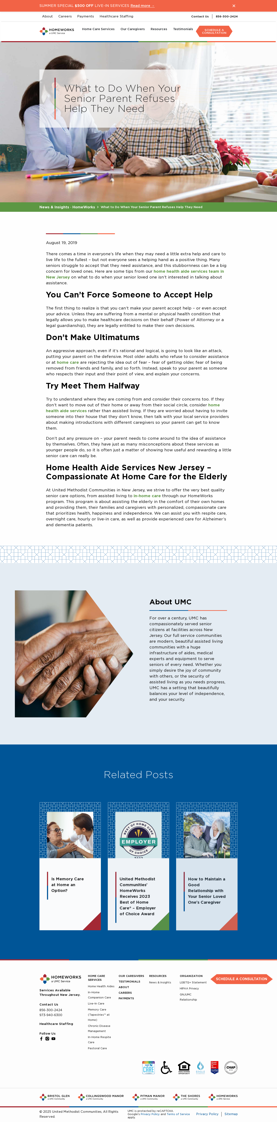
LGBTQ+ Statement (193, 982)
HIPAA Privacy (189, 988)
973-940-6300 (50, 1015)
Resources (157, 976)
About (124, 987)
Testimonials (129, 981)
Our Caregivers (131, 976)
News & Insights (160, 982)
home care (68, 362)
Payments (126, 998)
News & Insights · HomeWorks (67, 207)
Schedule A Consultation (214, 31)
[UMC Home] (56, 31)
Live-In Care (96, 1003)
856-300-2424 (227, 16)
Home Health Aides (101, 986)
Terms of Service (178, 1114)
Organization (191, 976)
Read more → (142, 6)
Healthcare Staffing (56, 1024)
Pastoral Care (97, 1048)
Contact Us (200, 16)
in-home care (147, 496)
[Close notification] (234, 6)
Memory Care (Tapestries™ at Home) (99, 1014)
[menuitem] (98, 31)
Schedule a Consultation (241, 979)
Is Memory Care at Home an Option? (67, 888)
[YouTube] (53, 1039)
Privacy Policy (150, 1114)
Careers (125, 992)
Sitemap (231, 1114)
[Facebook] (41, 1039)
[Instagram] (47, 1039)
